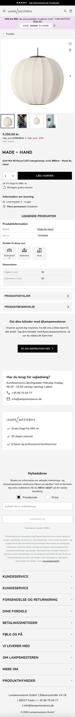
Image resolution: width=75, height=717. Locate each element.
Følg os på (13, 634)
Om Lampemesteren (20, 657)
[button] (7, 121)
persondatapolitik (51, 561)
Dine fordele (15, 611)
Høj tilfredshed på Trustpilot (44, 2)
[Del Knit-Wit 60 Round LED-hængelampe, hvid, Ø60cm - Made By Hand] (70, 49)
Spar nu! (37, 21)
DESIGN (36, 25)
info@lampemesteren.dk (27, 399)
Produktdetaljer (17, 296)
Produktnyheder (19, 680)
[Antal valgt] (9, 176)
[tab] (37, 576)
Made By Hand (45, 229)
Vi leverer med (16, 646)
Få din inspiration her (35, 348)
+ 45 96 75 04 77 (47, 700)
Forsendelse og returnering (30, 599)
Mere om (10, 669)
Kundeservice (15, 576)
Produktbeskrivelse (20, 307)
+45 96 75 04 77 (22, 392)
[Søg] (65, 11)
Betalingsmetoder (20, 623)
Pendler (10, 33)
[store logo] (22, 11)
